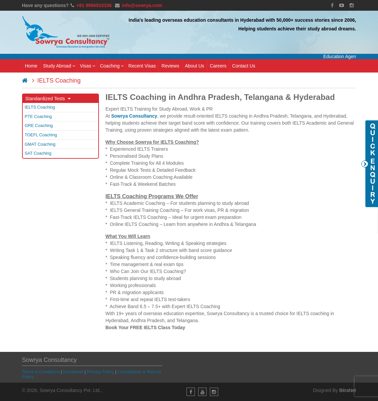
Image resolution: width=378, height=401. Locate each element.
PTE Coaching (38, 116)
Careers (218, 66)
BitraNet (347, 390)
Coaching (112, 66)
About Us (194, 66)
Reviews (170, 66)
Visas (87, 66)
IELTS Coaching (40, 107)
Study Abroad (59, 66)
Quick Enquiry (369, 163)
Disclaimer (73, 371)
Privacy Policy (100, 371)
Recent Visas (142, 66)
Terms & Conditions (41, 371)
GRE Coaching (39, 125)
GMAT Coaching (40, 144)
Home (31, 66)
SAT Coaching (38, 153)
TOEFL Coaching (41, 135)
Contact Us (243, 66)
